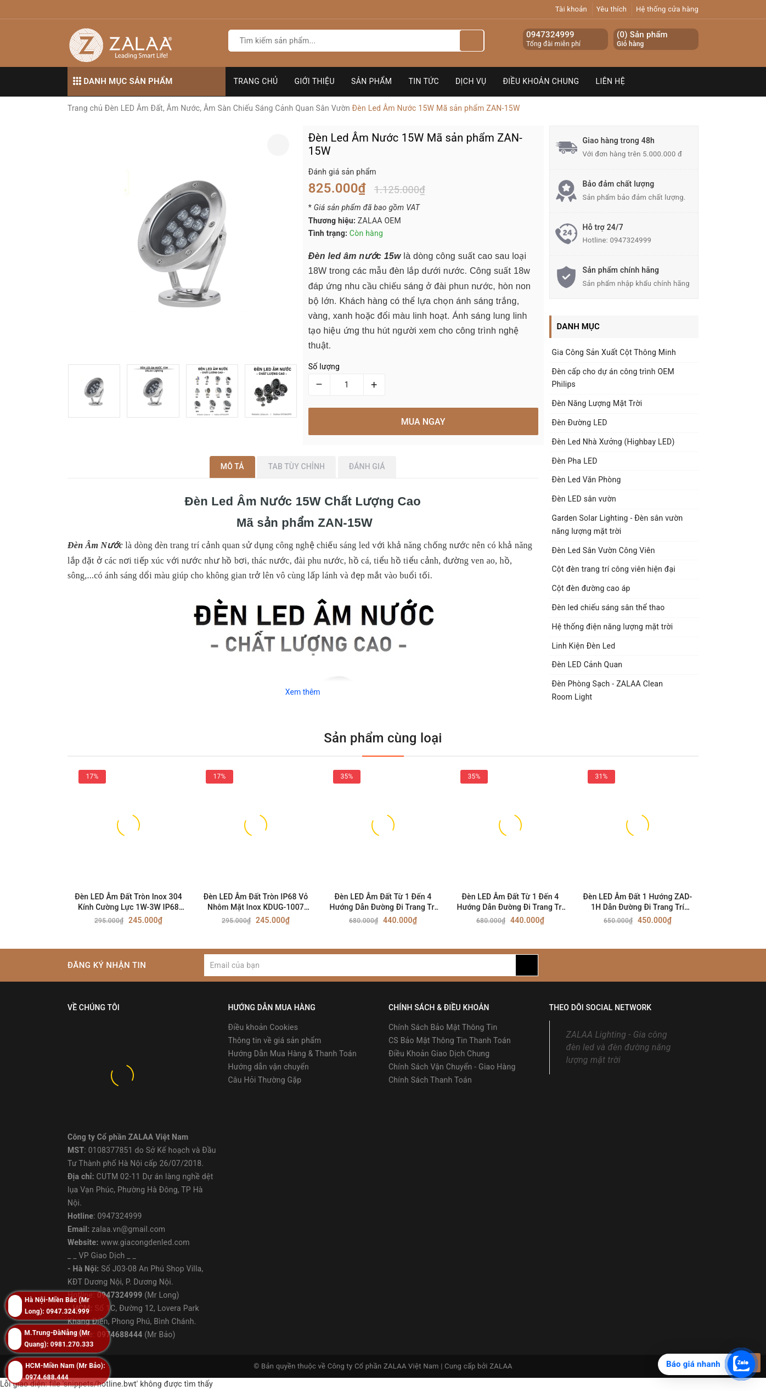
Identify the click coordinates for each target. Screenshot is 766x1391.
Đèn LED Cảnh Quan (587, 664)
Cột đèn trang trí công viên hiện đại (613, 569)
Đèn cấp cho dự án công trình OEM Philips (613, 378)
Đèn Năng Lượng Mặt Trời (597, 403)
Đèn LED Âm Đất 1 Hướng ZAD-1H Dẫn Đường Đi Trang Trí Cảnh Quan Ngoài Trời (637, 902)
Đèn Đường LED (579, 422)
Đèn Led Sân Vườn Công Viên (603, 550)
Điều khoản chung (541, 81)
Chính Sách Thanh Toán (430, 1079)
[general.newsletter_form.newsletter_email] (359, 965)
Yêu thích (611, 9)
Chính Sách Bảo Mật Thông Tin (442, 1027)
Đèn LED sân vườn (584, 498)
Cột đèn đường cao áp (591, 588)
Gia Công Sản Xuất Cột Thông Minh (614, 352)
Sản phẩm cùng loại (383, 738)
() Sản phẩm (642, 39)
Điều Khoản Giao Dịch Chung (438, 1053)
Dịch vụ (471, 81)
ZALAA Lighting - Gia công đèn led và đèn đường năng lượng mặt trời (618, 1047)
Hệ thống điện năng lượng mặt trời (612, 626)
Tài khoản (571, 9)
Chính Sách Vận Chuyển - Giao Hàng (452, 1066)
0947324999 (550, 35)
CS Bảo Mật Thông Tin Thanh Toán (449, 1040)
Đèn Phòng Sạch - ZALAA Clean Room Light (607, 690)
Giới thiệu (315, 81)
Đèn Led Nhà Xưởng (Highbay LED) (613, 441)
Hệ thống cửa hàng (667, 9)
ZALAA (500, 1366)
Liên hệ (611, 81)
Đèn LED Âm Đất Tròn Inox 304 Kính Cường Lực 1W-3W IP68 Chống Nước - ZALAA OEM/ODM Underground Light (128, 902)
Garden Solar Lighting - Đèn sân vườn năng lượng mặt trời (617, 525)
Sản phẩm (371, 81)
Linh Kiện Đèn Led (584, 645)
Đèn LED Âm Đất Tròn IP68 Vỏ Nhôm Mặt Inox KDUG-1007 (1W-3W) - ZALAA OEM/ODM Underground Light (256, 902)
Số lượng (324, 366)
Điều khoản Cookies (263, 1027)
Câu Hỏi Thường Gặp (265, 1079)
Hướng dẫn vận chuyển (268, 1066)
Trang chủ (256, 81)
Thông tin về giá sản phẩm (275, 1040)
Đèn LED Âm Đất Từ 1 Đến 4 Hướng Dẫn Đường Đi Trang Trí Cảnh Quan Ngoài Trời (383, 902)
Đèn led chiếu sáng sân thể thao (608, 607)
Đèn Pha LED (575, 461)
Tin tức (424, 81)
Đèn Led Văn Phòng (586, 479)
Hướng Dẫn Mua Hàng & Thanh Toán (292, 1053)
